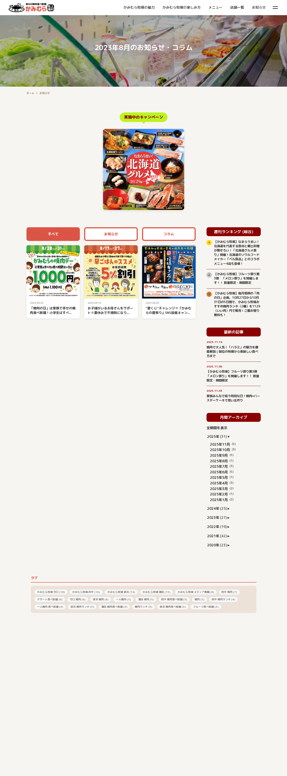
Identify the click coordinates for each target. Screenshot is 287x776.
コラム (169, 234)
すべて (53, 234)
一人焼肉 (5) (123, 599)
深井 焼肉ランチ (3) (82, 607)
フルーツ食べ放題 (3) (205, 607)
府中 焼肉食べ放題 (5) (174, 599)
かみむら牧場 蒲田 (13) (156, 592)
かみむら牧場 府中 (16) (86, 592)
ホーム (30, 93)
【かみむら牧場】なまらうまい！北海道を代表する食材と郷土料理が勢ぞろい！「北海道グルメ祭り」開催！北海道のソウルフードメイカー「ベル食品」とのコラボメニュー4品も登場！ (236, 253)
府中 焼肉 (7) (229, 592)
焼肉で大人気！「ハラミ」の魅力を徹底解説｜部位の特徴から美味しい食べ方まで (232, 351)
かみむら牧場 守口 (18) (51, 592)
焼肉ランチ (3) (143, 607)
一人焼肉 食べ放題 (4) (50, 607)
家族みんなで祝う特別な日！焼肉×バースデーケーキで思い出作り (233, 398)
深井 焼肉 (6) (100, 599)
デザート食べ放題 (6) (49, 599)
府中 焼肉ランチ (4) (223, 599)
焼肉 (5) (199, 599)
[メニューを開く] (275, 7)
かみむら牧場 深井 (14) (121, 592)
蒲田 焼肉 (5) (146, 599)
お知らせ (111, 234)
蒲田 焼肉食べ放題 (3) (114, 607)
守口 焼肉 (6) (77, 599)
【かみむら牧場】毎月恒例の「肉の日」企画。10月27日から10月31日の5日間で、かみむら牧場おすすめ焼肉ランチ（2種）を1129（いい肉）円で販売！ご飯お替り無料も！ (237, 304)
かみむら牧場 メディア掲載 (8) (196, 592)
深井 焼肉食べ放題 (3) (173, 607)
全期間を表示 (217, 427)
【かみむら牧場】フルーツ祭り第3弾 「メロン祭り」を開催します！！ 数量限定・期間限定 (236, 278)
